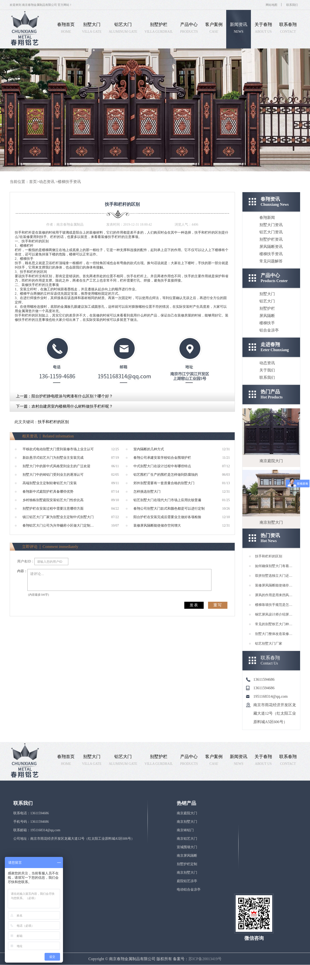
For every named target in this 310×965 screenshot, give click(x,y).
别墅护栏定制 (187, 864)
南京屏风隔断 (187, 855)
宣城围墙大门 (187, 847)
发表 (194, 605)
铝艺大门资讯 (271, 232)
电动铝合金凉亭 (189, 889)
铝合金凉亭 (269, 330)
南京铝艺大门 (187, 838)
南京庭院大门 (187, 813)
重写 (217, 605)
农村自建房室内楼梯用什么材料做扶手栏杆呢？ (72, 406)
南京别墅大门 (187, 821)
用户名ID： (25, 561)
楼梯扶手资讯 (69, 182)
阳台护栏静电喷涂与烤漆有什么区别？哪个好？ (72, 396)
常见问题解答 (271, 261)
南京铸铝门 (185, 830)
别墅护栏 (267, 308)
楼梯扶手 (267, 323)
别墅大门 (267, 294)
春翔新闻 (267, 217)
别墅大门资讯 (271, 225)
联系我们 (292, 5)
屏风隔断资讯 (271, 247)
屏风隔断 (267, 316)
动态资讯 (46, 182)
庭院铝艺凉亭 (187, 881)
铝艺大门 (267, 301)
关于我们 (267, 370)
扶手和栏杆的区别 (53, 422)
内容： (22, 571)
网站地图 (271, 5)
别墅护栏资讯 (271, 239)
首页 (33, 182)
